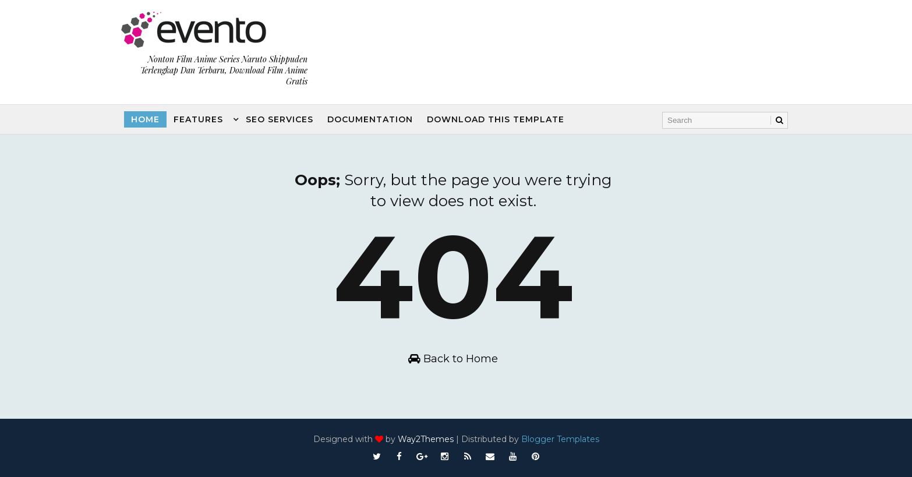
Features (198, 119)
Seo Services (279, 119)
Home (145, 119)
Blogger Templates (560, 439)
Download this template (495, 119)
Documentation (370, 119)
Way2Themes (426, 439)
